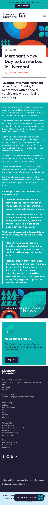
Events (5, 415)
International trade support (13, 428)
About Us (5, 417)
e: (18, 397)
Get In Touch (7, 445)
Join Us (5, 405)
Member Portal (8, 435)
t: (8, 394)
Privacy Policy (7, 440)
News (4, 410)
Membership (7, 403)
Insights (5, 412)
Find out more (23, 6)
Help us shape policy (10, 433)
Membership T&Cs (9, 442)
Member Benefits (9, 407)
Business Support (8, 430)
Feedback (6, 447)
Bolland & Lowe (19, 484)
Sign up (11, 359)
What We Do (7, 423)
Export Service (8, 425)
